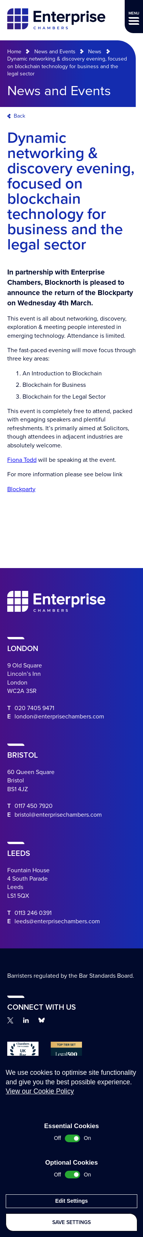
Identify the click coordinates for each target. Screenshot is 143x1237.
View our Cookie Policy (40, 1105)
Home (14, 51)
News (94, 51)
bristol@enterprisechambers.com (58, 815)
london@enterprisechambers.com (59, 716)
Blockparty (21, 489)
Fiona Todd (22, 460)
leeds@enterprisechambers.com (57, 921)
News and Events (55, 51)
